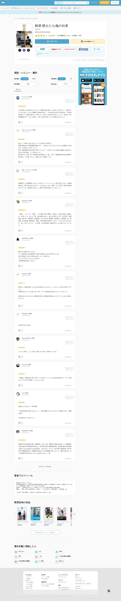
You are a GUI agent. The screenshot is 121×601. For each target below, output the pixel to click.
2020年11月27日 (26, 131)
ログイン (115, 2)
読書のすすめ (29, 588)
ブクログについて (62, 576)
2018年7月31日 (26, 340)
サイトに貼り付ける (24, 59)
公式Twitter (77, 586)
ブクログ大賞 (29, 584)
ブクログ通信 (29, 586)
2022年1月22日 (26, 98)
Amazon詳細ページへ (88, 41)
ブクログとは (94, 2)
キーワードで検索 (45, 576)
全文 (71, 78)
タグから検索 (44, 578)
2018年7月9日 (25, 395)
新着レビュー (29, 580)
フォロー (69, 101)
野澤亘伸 (37, 29)
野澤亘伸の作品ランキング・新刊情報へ (45, 532)
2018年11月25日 (26, 240)
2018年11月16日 (26, 275)
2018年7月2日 (25, 432)
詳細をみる (68, 122)
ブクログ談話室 (29, 582)
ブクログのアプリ (62, 582)
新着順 (34, 78)
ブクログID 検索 (45, 585)
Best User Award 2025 (63, 587)
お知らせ (77, 576)
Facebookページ (79, 588)
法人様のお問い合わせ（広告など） (83, 583)
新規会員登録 (104, 2)
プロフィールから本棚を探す (48, 584)
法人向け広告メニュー (80, 580)
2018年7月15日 (26, 366)
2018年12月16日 (26, 171)
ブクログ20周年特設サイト (64, 589)
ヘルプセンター (78, 578)
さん (25, 96)
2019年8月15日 (26, 202)
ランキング (28, 576)
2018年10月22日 (26, 315)
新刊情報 (28, 578)
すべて (18, 89)
